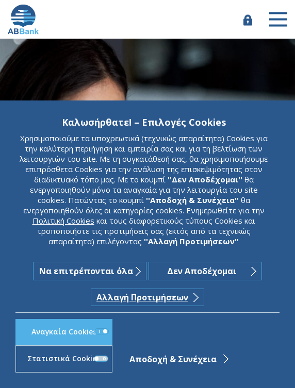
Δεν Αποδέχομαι (202, 271)
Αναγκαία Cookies (70, 331)
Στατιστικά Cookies (67, 358)
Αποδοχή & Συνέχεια (173, 359)
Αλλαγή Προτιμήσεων (142, 297)
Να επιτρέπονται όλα (86, 271)
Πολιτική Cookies (63, 220)
